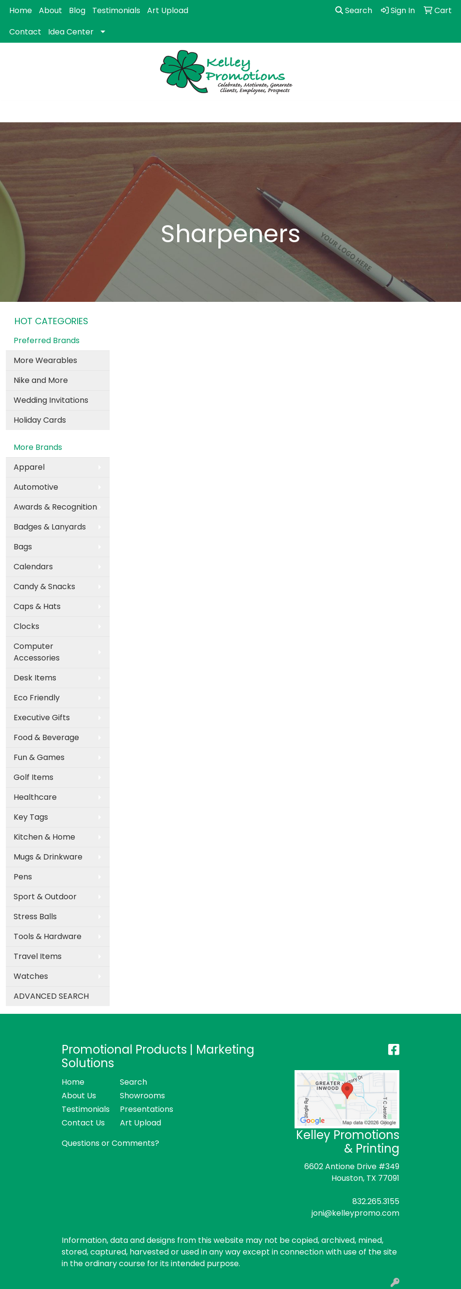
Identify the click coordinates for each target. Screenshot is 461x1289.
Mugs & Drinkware (48, 856)
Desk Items (35, 677)
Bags (23, 546)
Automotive (36, 487)
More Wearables (45, 360)
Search (353, 10)
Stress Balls (35, 916)
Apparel (29, 467)
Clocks (26, 626)
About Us (79, 1095)
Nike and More (41, 380)
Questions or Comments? (110, 1143)
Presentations (143, 1109)
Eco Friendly (37, 697)
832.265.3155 (375, 1201)
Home (20, 10)
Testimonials (116, 10)
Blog (77, 10)
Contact (25, 31)
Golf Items (33, 777)
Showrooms (142, 1095)
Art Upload (167, 10)
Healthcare (35, 797)
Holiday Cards (40, 420)
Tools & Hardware (48, 936)
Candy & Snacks (44, 586)
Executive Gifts (42, 717)
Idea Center (71, 31)
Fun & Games (39, 757)
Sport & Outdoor (45, 896)
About (50, 10)
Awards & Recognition (55, 506)
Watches (31, 976)
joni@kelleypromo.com (355, 1213)
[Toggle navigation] (15, 111)
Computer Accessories (37, 652)
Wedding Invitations (51, 400)
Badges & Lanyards (50, 526)
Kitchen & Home (44, 837)
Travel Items (38, 956)
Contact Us (83, 1122)
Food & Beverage (46, 737)
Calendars (33, 566)
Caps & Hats (37, 606)
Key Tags (31, 817)
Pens (23, 876)
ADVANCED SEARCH (51, 996)
